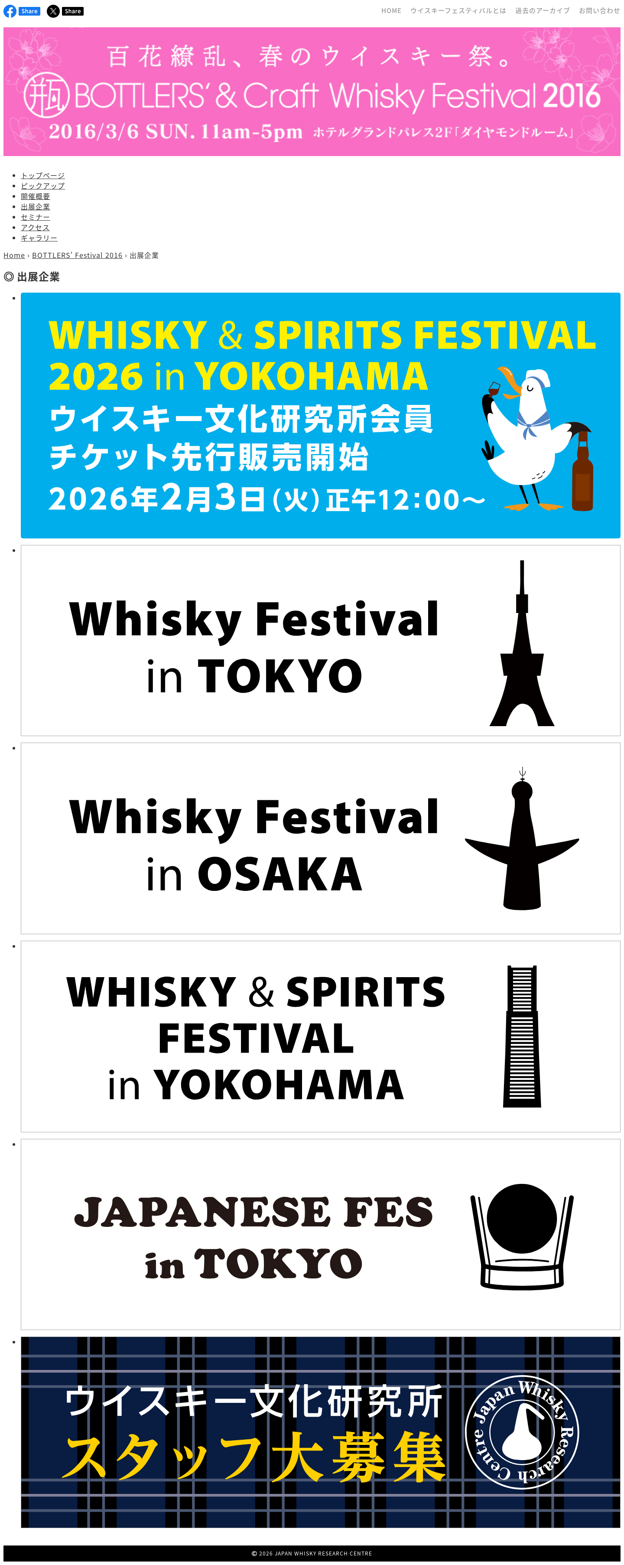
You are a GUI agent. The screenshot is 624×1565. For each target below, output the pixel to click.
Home (14, 255)
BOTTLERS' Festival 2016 (77, 255)
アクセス (35, 227)
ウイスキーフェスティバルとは (458, 10)
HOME (391, 10)
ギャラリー (39, 237)
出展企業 (35, 206)
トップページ (43, 175)
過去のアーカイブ (542, 10)
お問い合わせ (600, 10)
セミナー (35, 217)
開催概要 (35, 196)
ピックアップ (43, 185)
